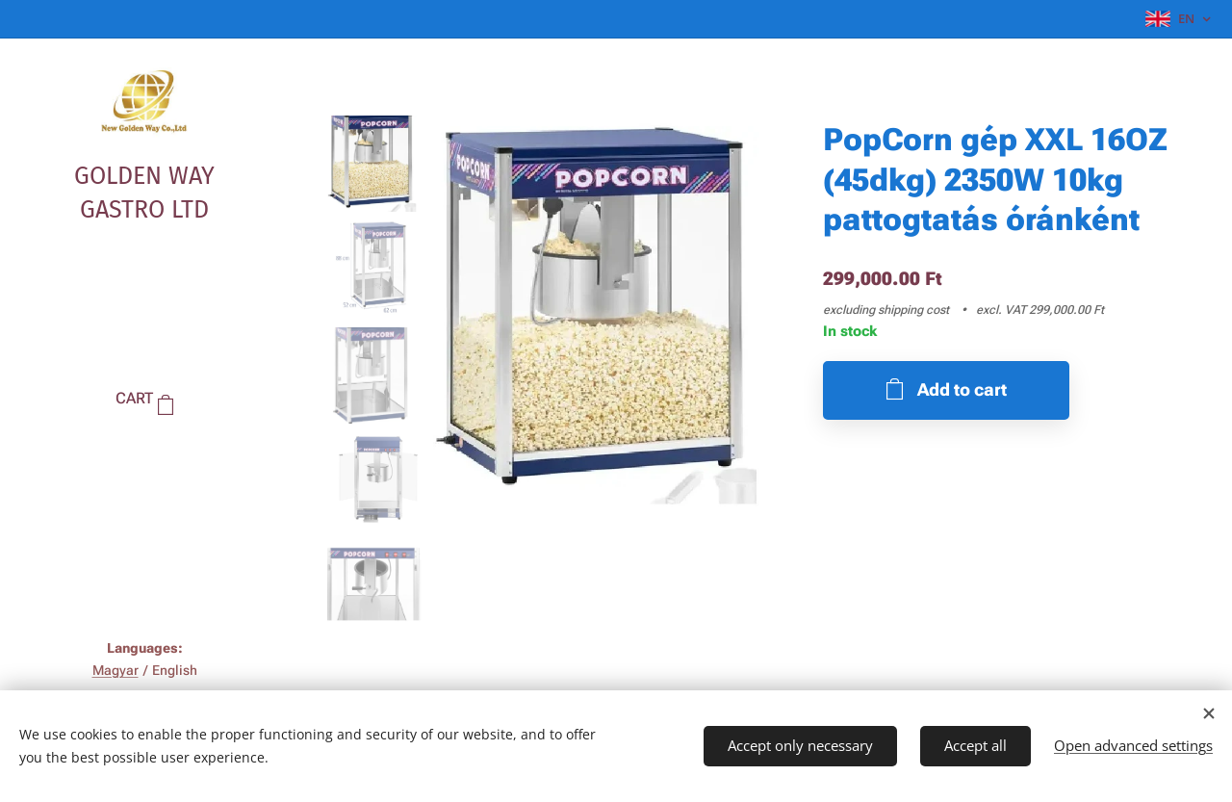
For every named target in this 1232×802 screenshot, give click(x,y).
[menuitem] (144, 457)
